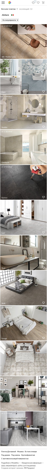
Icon (3, 233)
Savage (4, 338)
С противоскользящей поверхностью (14, 459)
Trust (3, 268)
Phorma (5, 409)
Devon (4, 444)
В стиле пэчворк (31, 452)
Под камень (15, 455)
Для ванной (12, 452)
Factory (4, 198)
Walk (3, 303)
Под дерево (5, 455)
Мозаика (20, 452)
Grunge (4, 374)
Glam (4, 92)
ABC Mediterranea (9, 57)
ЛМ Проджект (29, 468)
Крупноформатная (28, 455)
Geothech (5, 162)
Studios (4, 127)
